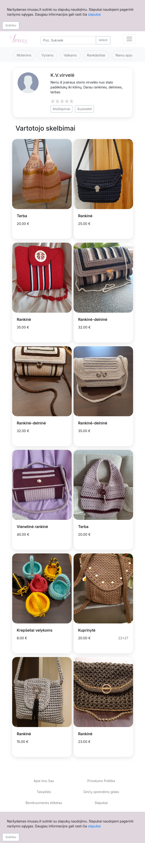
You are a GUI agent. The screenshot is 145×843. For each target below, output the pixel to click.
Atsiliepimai (61, 109)
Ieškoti (103, 40)
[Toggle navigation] (129, 39)
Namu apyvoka (126, 55)
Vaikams (70, 55)
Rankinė (85, 215)
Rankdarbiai (96, 55)
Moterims (24, 55)
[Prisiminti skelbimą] (62, 231)
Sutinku (10, 25)
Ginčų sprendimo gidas (101, 792)
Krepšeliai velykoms (34, 630)
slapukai (94, 14)
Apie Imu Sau (43, 781)
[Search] (68, 40)
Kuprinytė (87, 630)
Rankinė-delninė (92, 319)
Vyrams (47, 55)
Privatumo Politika (101, 781)
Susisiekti (84, 109)
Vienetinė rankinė (32, 526)
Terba (22, 215)
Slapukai (101, 803)
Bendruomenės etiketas (44, 803)
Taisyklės (44, 792)
